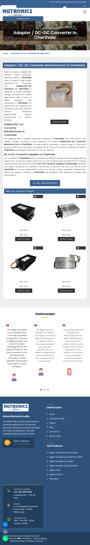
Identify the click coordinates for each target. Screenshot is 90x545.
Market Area (55, 436)
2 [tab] (44, 389)
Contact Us (54, 431)
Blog (51, 427)
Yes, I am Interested (45, 183)
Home (5, 53)
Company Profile (57, 418)
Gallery (52, 423)
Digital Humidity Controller (61, 461)
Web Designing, (40, 538)
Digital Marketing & (18, 541)
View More (54, 479)
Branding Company (35, 541)
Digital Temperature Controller (63, 452)
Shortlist (38, 196)
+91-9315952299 (21, 444)
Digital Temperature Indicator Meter (66, 457)
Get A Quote (59, 122)
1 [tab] (41, 389)
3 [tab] (48, 389)
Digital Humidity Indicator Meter (63, 465)
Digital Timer (55, 470)
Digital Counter (56, 474)
